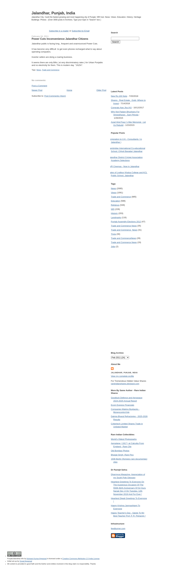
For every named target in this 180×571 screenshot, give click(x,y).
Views (113, 192)
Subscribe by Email (80, 31)
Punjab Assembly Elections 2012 (126, 221)
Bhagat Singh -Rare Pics (122, 455)
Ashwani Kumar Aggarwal (37, 559)
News (39, 70)
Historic (114, 213)
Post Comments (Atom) (55, 96)
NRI (112, 209)
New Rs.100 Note (119, 96)
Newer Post (37, 90)
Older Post (101, 90)
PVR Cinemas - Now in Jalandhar (124, 166)
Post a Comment (39, 86)
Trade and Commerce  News (124, 230)
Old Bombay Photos (120, 450)
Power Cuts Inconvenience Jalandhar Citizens (60, 38)
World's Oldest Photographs (124, 439)
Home (69, 90)
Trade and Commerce (50, 70)
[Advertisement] (69, 103)
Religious (115, 205)
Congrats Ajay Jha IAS (121, 107)
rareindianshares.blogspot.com (125, 383)
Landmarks (116, 217)
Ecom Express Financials (122, 405)
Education (115, 201)
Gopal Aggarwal (26, 561)
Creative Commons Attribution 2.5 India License (80, 559)
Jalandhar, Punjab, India (53, 13)
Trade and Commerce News (124, 226)
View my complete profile (122, 376)
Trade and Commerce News (123, 238)
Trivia (113, 234)
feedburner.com (118, 528)
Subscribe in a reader (59, 31)
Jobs (113, 246)
